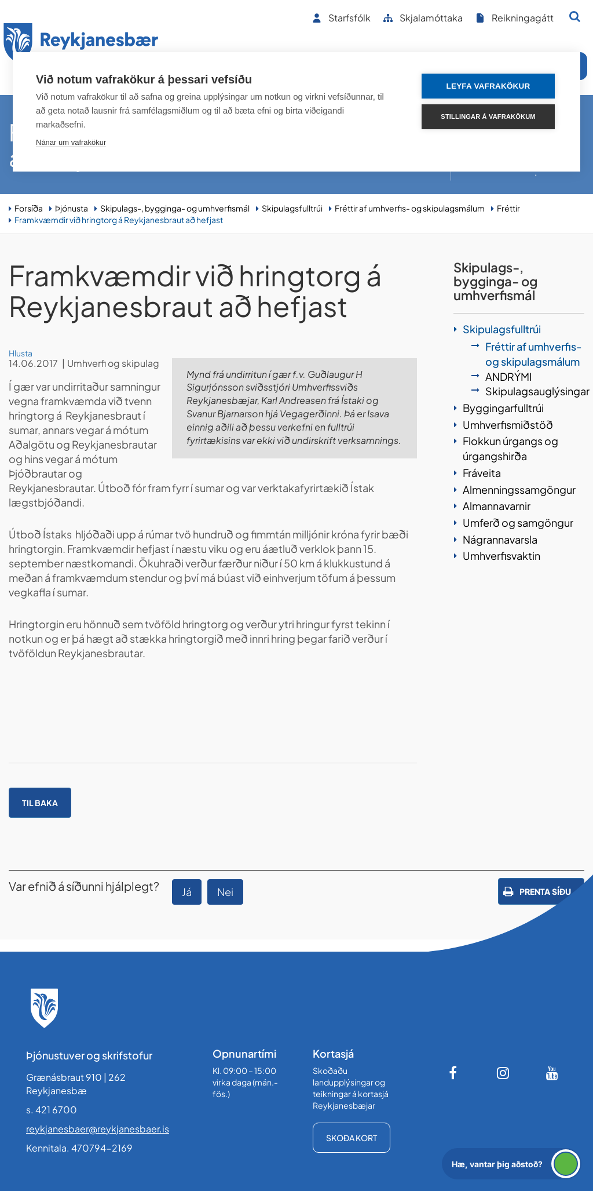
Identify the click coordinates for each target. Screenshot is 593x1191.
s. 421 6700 (51, 1109)
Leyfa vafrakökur (488, 86)
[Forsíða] (81, 45)
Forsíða (28, 208)
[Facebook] (454, 1072)
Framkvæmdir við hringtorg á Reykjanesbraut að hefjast (118, 219)
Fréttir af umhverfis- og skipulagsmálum (410, 208)
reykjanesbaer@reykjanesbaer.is (97, 1129)
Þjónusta (71, 208)
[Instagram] (503, 1072)
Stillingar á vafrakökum (488, 116)
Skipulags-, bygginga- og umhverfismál (175, 208)
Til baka (40, 802)
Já (187, 891)
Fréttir (508, 208)
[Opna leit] (574, 16)
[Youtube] (552, 1072)
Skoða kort (351, 1137)
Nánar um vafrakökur (71, 142)
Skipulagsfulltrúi (292, 208)
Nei (225, 891)
